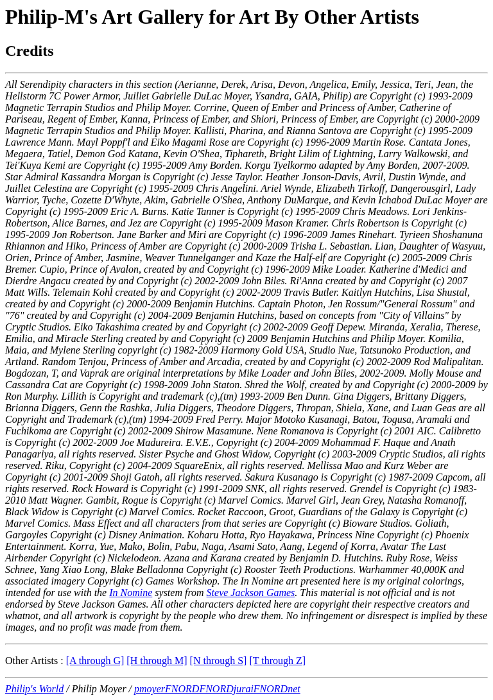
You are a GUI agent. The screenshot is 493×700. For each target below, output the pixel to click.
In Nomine (130, 592)
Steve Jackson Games (251, 592)
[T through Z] (277, 660)
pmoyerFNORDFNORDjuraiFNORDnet (217, 688)
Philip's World (34, 688)
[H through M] (156, 660)
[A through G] (95, 660)
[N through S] (218, 660)
